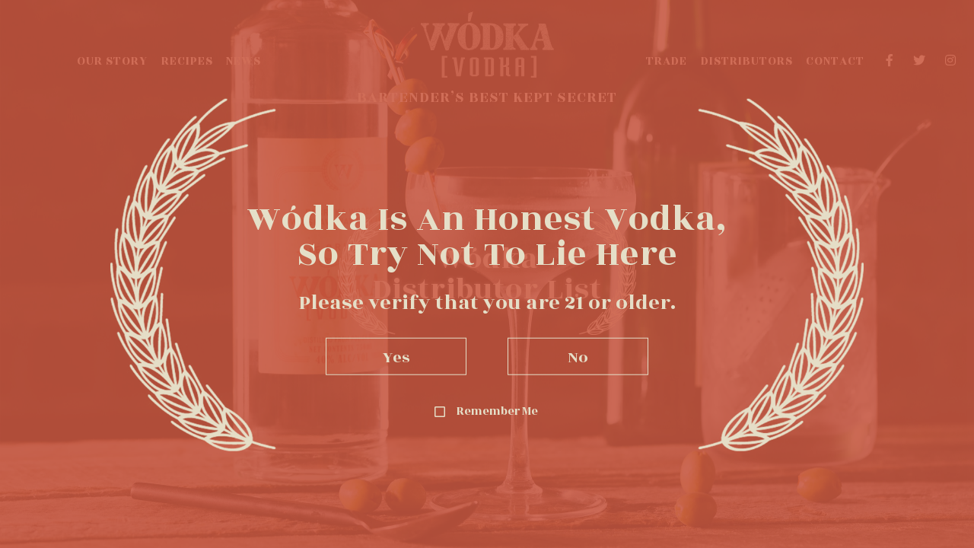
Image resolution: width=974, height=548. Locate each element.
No (578, 356)
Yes (396, 356)
